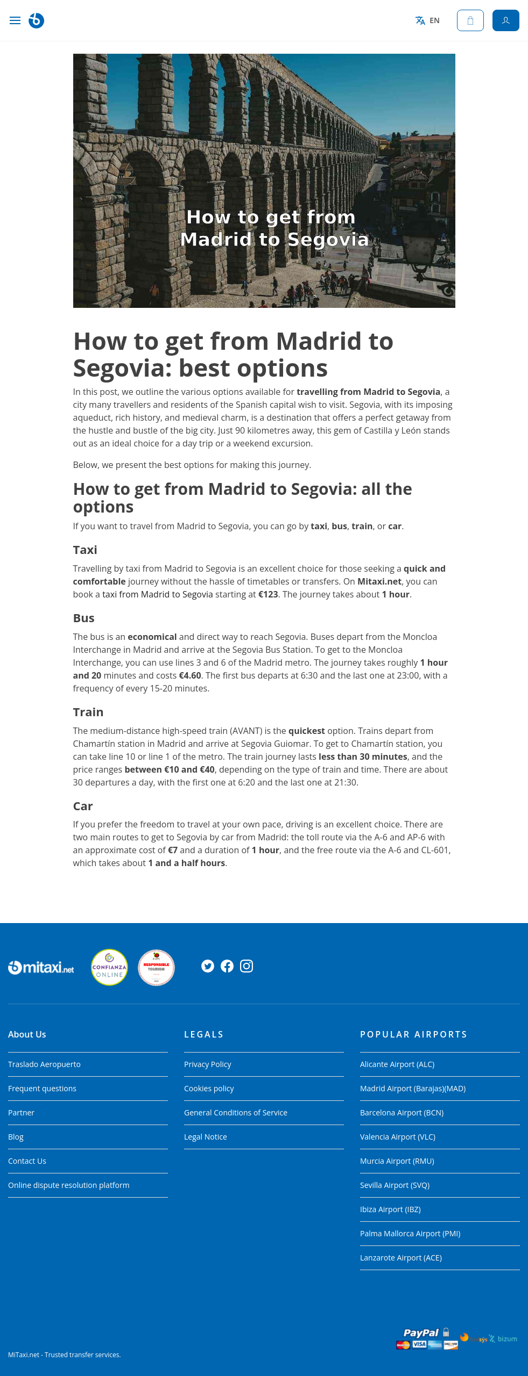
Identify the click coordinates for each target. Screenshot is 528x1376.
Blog (16, 1137)
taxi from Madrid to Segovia (157, 594)
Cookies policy (209, 1088)
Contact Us (27, 1161)
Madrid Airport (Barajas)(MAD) (413, 1088)
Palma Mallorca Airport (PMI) (410, 1233)
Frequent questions (42, 1088)
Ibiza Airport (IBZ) (390, 1209)
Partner (21, 1112)
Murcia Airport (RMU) (397, 1161)
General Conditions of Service (235, 1112)
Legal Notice (205, 1137)
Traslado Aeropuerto (44, 1064)
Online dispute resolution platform (69, 1185)
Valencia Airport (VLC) (397, 1137)
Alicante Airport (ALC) (397, 1064)
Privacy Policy (207, 1064)
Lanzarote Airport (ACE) (401, 1257)
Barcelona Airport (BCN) (401, 1112)
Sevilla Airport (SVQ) (395, 1185)
